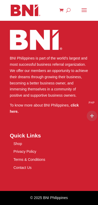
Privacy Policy (25, 151)
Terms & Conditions (29, 159)
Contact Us (23, 168)
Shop (18, 144)
